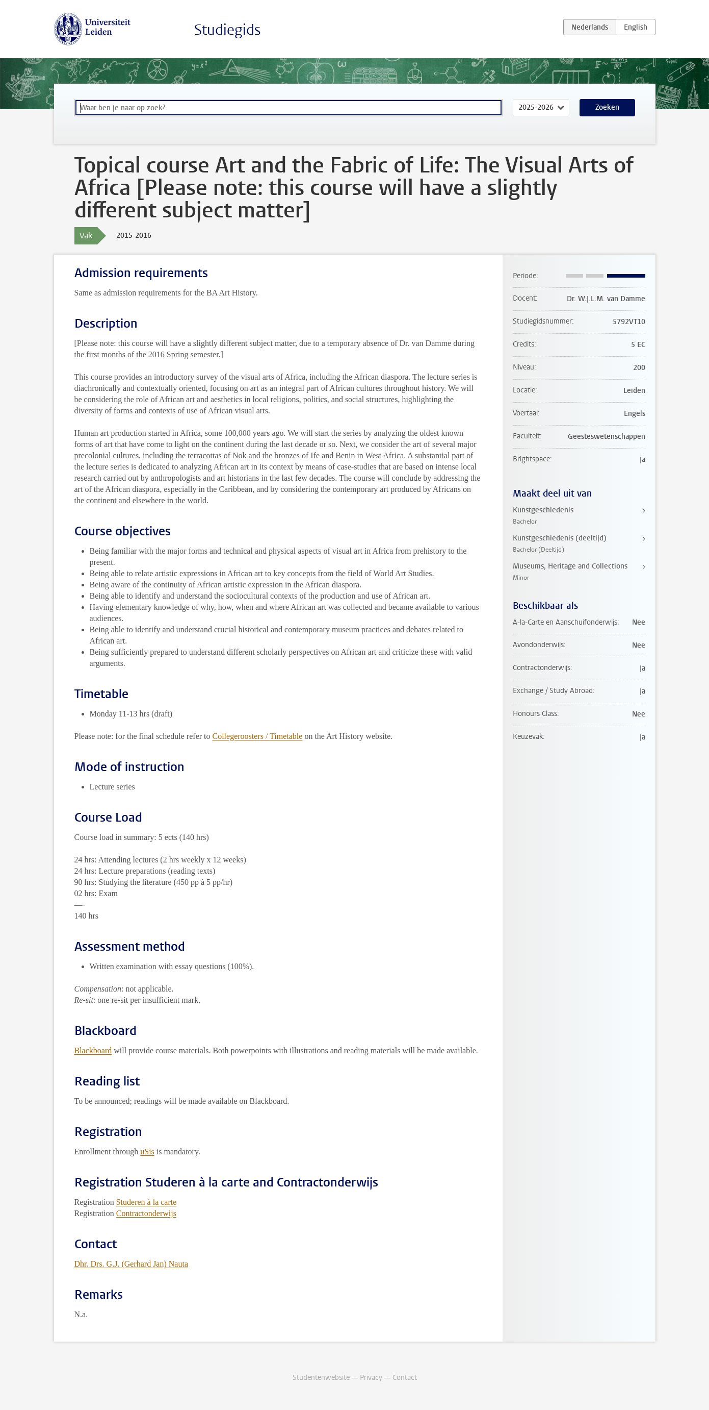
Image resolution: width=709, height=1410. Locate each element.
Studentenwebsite (321, 1377)
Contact (404, 1377)
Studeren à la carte (146, 1202)
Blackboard (93, 1050)
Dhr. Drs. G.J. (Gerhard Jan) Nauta (131, 1263)
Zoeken (607, 107)
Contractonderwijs (146, 1213)
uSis (147, 1151)
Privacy (371, 1377)
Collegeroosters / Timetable (258, 736)
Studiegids (227, 29)
